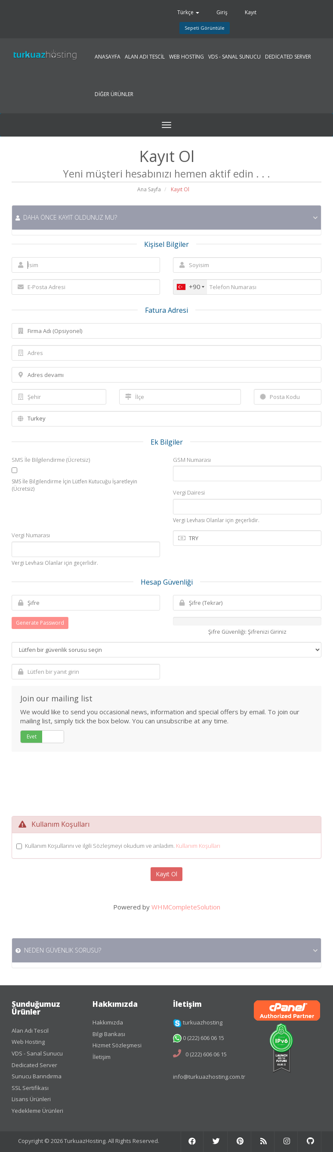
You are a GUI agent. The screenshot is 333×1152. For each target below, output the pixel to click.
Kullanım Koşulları (198, 846)
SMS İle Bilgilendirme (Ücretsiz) (51, 460)
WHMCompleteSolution (185, 907)
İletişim (101, 1057)
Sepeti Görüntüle (205, 28)
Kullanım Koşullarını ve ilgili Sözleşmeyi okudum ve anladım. (122, 846)
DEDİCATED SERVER (288, 56)
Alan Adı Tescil (30, 1030)
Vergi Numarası (31, 535)
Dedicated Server (34, 1065)
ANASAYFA (107, 56)
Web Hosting (28, 1042)
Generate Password (40, 622)
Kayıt (250, 12)
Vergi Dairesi (189, 492)
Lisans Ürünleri (31, 1099)
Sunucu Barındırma (37, 1076)
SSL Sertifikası (30, 1088)
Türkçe (188, 12)
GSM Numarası (192, 460)
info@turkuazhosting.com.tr (209, 1076)
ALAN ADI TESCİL (145, 56)
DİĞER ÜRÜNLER (114, 94)
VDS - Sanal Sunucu (37, 1053)
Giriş (222, 12)
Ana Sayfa (149, 189)
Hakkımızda (107, 1022)
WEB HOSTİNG (186, 56)
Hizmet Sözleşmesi (117, 1045)
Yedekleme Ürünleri (37, 1111)
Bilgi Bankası (108, 1034)
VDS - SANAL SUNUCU (234, 56)
